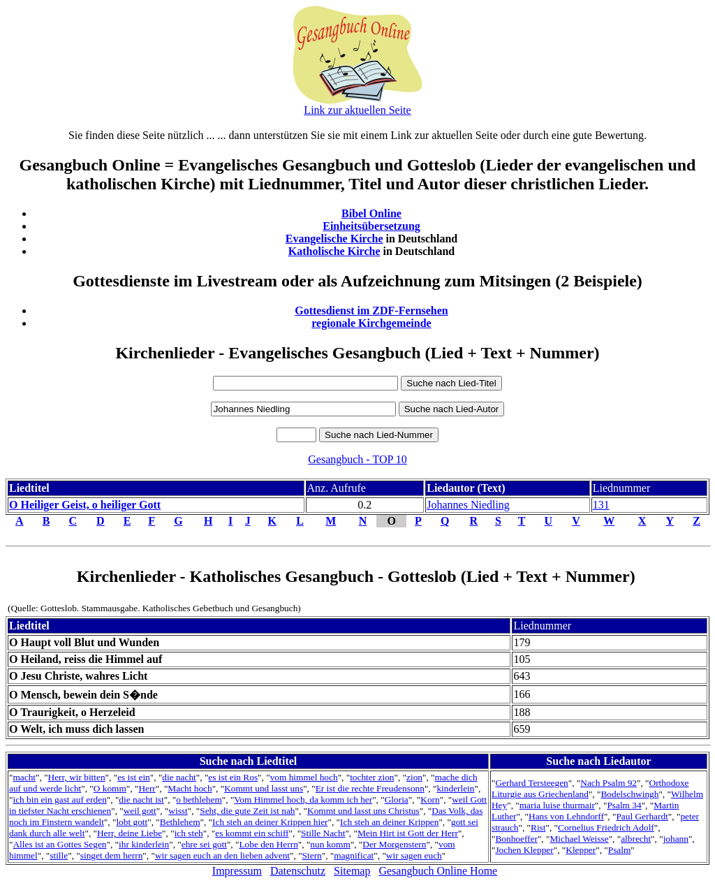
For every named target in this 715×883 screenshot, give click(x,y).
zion (414, 777)
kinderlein (455, 788)
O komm (110, 788)
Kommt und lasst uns (263, 788)
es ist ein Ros (233, 777)
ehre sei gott (204, 844)
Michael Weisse (579, 838)
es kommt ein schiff (251, 833)
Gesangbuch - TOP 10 (357, 459)
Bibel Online (371, 213)
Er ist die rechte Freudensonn (370, 788)
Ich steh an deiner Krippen (389, 822)
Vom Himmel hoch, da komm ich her (303, 799)
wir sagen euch (414, 855)
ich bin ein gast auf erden (59, 799)
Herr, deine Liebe (129, 833)
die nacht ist (141, 799)
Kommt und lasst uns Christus (363, 810)
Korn (429, 799)
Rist (538, 827)
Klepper (581, 850)
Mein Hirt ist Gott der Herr (408, 833)
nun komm (330, 844)
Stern (312, 855)
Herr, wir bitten (76, 777)
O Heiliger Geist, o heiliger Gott (85, 505)
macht (24, 777)
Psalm (619, 850)
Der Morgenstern (394, 844)
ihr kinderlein (144, 844)
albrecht (636, 838)
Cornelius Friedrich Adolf (606, 827)
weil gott (140, 810)
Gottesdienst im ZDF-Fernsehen (371, 310)
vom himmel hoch (304, 777)
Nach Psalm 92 (608, 783)
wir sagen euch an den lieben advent (222, 855)
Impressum (237, 871)
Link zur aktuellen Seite (357, 110)
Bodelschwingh (629, 794)
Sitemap (352, 871)
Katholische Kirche (334, 251)
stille (59, 855)
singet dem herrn (111, 855)
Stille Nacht (323, 833)
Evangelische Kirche (334, 239)
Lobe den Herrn (268, 844)
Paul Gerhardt (642, 816)
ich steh (189, 833)
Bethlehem (180, 822)
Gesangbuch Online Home (437, 871)
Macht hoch (190, 788)
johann (675, 838)
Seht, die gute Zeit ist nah (247, 810)
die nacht (179, 777)
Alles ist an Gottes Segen (59, 844)
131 (601, 505)
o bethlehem (199, 799)
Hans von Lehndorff (566, 816)
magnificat (354, 855)
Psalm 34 (624, 805)
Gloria (396, 799)
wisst (177, 810)
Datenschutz (297, 871)
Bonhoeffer (516, 838)
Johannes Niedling (468, 505)
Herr (146, 788)
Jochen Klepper (524, 850)
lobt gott (131, 822)
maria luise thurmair (557, 805)
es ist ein (133, 777)
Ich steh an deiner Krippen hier (269, 822)
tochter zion (372, 777)
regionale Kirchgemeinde (371, 323)
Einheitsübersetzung (371, 226)
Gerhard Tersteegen (531, 783)
